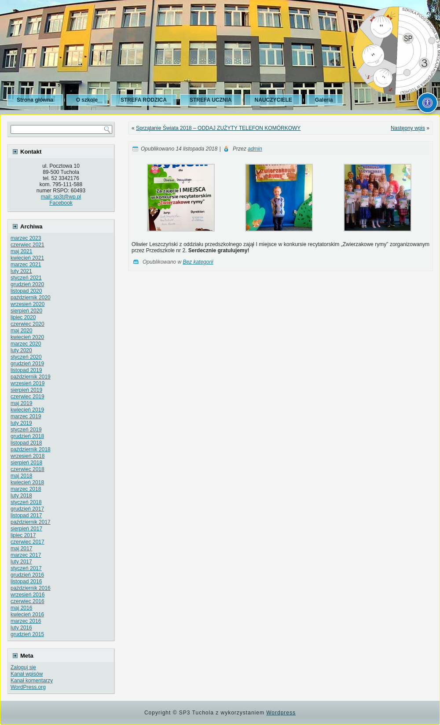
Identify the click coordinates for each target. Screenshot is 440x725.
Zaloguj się (23, 667)
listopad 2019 (26, 370)
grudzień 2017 (27, 509)
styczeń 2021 (26, 278)
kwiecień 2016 (27, 614)
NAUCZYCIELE (273, 100)
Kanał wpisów (27, 674)
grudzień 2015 (27, 634)
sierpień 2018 (26, 463)
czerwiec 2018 (27, 469)
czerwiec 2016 (27, 601)
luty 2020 (21, 350)
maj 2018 (21, 476)
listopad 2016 (26, 581)
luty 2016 (21, 628)
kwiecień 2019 (27, 410)
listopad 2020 (26, 291)
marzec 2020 (26, 344)
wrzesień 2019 (27, 383)
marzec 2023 (26, 238)
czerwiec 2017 (27, 542)
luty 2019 (21, 423)
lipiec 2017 (23, 535)
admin (255, 149)
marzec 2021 (26, 264)
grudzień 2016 (27, 575)
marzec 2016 (26, 621)
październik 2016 (31, 588)
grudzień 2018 (27, 436)
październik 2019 (31, 377)
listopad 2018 (26, 443)
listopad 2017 (26, 515)
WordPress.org (28, 687)
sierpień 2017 (26, 529)
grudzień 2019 (27, 364)
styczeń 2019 (26, 430)
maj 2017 (21, 548)
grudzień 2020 (27, 284)
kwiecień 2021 (27, 258)
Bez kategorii (198, 262)
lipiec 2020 (23, 317)
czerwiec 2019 (27, 397)
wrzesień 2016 (27, 595)
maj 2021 (21, 251)
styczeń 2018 (26, 502)
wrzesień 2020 (27, 304)
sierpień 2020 (26, 311)
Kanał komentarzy (32, 680)
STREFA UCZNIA (211, 100)
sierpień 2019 (26, 390)
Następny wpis (408, 128)
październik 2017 (31, 522)
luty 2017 (21, 562)
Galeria (324, 100)
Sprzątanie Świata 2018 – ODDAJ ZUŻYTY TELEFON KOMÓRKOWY (218, 128)
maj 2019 (21, 403)
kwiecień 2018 (27, 482)
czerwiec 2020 (27, 324)
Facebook (61, 203)
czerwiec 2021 (27, 245)
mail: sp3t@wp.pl (61, 197)
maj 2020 (21, 331)
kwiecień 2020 (27, 337)
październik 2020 (31, 297)
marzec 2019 (26, 416)
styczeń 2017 (26, 568)
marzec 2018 (26, 489)
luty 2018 (21, 496)
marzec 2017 (26, 555)
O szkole (87, 100)
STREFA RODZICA (144, 100)
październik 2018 (31, 449)
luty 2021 (21, 271)
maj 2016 (21, 608)
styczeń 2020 (26, 357)
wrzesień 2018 (27, 456)
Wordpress (281, 713)
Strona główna (35, 100)
